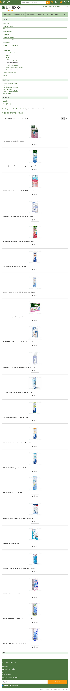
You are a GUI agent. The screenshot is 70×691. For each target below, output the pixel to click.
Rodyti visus (7, 93)
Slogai (7, 57)
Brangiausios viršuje (11, 118)
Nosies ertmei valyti (13, 62)
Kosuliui (8, 55)
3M (4, 85)
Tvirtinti (57, 682)
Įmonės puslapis (6, 674)
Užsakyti (5, 685)
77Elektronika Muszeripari (10, 87)
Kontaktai (65, 6)
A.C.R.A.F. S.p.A (7, 89)
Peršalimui (7, 50)
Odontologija (31, 14)
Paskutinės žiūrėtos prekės (11, 105)
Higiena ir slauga (43, 14)
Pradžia (45, 6)
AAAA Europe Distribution (10, 91)
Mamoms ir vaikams (8, 37)
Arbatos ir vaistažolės (9, 40)
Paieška (59, 6)
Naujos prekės (52, 6)
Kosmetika (54, 14)
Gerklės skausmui (10, 53)
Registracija (5, 666)
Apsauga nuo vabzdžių (10, 72)
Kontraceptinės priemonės (11, 70)
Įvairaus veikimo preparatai (11, 48)
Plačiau (35, 144)
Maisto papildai (7, 42)
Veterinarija (7, 14)
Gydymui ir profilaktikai (10, 45)
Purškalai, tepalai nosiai (13, 65)
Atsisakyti (14, 685)
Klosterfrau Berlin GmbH (10, 83)
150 (25, 118)
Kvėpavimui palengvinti (13, 60)
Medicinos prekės (19, 14)
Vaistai (5, 75)
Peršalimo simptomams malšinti (14, 67)
